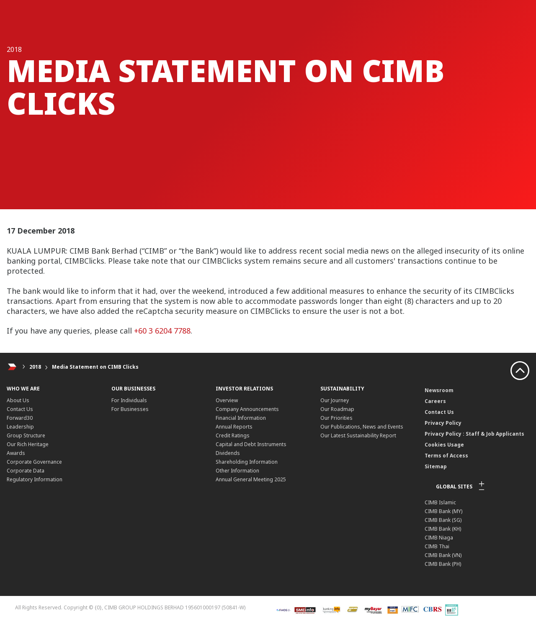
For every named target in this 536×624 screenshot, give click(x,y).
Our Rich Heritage (28, 444)
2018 (35, 366)
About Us (18, 400)
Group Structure (26, 435)
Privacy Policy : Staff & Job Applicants (474, 433)
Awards (16, 453)
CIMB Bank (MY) (443, 511)
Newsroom (439, 390)
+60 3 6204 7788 (162, 331)
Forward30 (20, 417)
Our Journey (334, 400)
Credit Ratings (233, 435)
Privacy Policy (443, 422)
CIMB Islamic (440, 502)
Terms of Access (446, 455)
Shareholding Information (247, 461)
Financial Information (241, 417)
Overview (227, 400)
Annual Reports (234, 426)
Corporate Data (25, 470)
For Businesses (130, 409)
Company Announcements (247, 409)
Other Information (237, 470)
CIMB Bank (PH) (443, 564)
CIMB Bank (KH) (443, 528)
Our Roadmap (337, 409)
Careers (435, 401)
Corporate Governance (34, 461)
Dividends (228, 453)
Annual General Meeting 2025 (251, 479)
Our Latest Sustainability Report (358, 435)
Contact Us (20, 409)
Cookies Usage (444, 444)
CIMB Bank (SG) (443, 520)
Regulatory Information (34, 479)
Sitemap (436, 466)
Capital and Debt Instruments (251, 444)
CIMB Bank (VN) (443, 555)
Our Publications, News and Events (361, 426)
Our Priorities (336, 417)
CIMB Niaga (439, 537)
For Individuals (129, 400)
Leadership (20, 426)
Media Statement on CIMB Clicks (95, 366)
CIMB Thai (437, 546)
